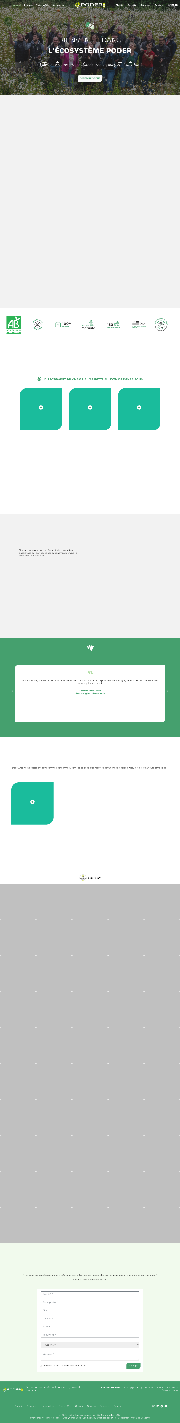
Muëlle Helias (54, 1418)
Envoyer (133, 1365)
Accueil (17, 5)
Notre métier (43, 5)
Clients (119, 5)
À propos (28, 5)
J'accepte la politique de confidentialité (64, 1366)
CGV (118, 1415)
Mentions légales (105, 1415)
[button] (12, 691)
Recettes (145, 5)
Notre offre (58, 5)
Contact (159, 5)
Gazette (131, 5)
